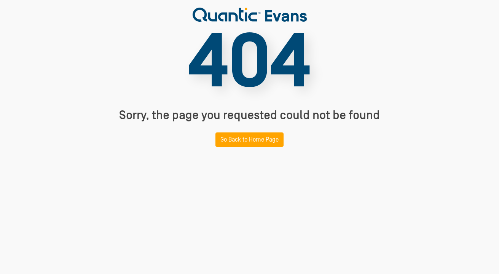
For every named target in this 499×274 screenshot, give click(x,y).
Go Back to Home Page (249, 139)
